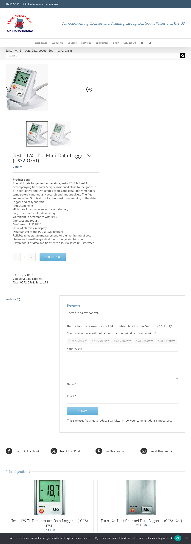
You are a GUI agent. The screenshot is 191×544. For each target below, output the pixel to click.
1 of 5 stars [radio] (76, 341)
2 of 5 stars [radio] (98, 341)
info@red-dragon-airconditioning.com (41, 4)
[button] (150, 43)
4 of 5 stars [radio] (143, 341)
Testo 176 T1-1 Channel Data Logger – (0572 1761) (141, 520)
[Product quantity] (24, 257)
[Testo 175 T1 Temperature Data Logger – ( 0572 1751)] (49, 497)
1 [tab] (46, 118)
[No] (186, 538)
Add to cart (52, 257)
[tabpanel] (52, 89)
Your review (75, 349)
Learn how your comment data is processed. (144, 420)
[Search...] (93, 55)
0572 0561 (27, 282)
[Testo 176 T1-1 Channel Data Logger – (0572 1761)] (141, 497)
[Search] (182, 55)
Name (71, 384)
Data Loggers (34, 278)
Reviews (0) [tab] (13, 299)
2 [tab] (51, 118)
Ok (177, 538)
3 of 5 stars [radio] (121, 341)
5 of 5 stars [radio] (165, 341)
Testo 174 (42, 282)
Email (71, 396)
